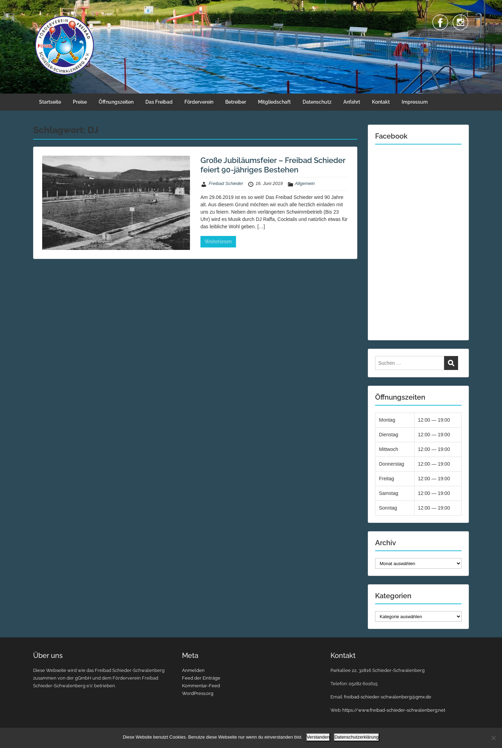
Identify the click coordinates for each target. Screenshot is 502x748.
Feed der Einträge (201, 678)
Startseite (50, 102)
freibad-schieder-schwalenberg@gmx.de (387, 696)
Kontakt (381, 102)
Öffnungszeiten (116, 102)
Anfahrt (351, 102)
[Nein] (493, 737)
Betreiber (235, 102)
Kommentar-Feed (201, 685)
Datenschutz (317, 102)
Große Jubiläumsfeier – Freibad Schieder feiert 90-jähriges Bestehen (272, 165)
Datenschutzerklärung (356, 737)
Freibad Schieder (226, 183)
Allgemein (305, 183)
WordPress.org (197, 693)
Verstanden (318, 737)
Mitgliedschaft (274, 102)
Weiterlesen (218, 241)
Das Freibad (159, 102)
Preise (80, 102)
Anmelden (193, 670)
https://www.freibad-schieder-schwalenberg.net (393, 710)
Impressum (415, 102)
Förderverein (198, 102)
